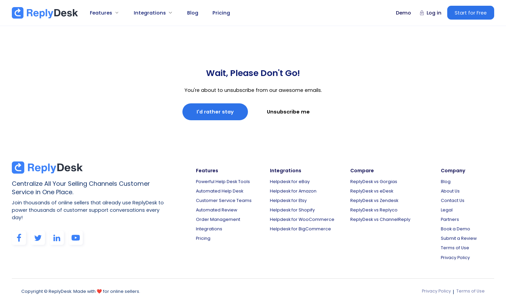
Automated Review (216, 210)
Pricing (221, 12)
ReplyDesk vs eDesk (371, 191)
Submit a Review (459, 238)
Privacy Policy (455, 257)
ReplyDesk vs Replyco (374, 210)
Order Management (218, 219)
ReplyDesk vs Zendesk (374, 200)
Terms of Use (455, 248)
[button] (101, 12)
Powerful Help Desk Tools (223, 181)
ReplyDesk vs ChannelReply (380, 219)
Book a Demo (455, 229)
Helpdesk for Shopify (292, 210)
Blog (192, 12)
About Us (450, 191)
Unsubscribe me (288, 111)
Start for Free (471, 12)
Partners (450, 219)
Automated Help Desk (219, 191)
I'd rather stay (215, 111)
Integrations (209, 229)
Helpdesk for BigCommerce (300, 229)
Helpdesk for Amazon (293, 191)
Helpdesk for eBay (290, 181)
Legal (447, 210)
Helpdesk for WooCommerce (302, 219)
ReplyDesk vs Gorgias (373, 181)
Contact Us (452, 200)
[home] (45, 13)
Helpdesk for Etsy (288, 200)
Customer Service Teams (224, 200)
